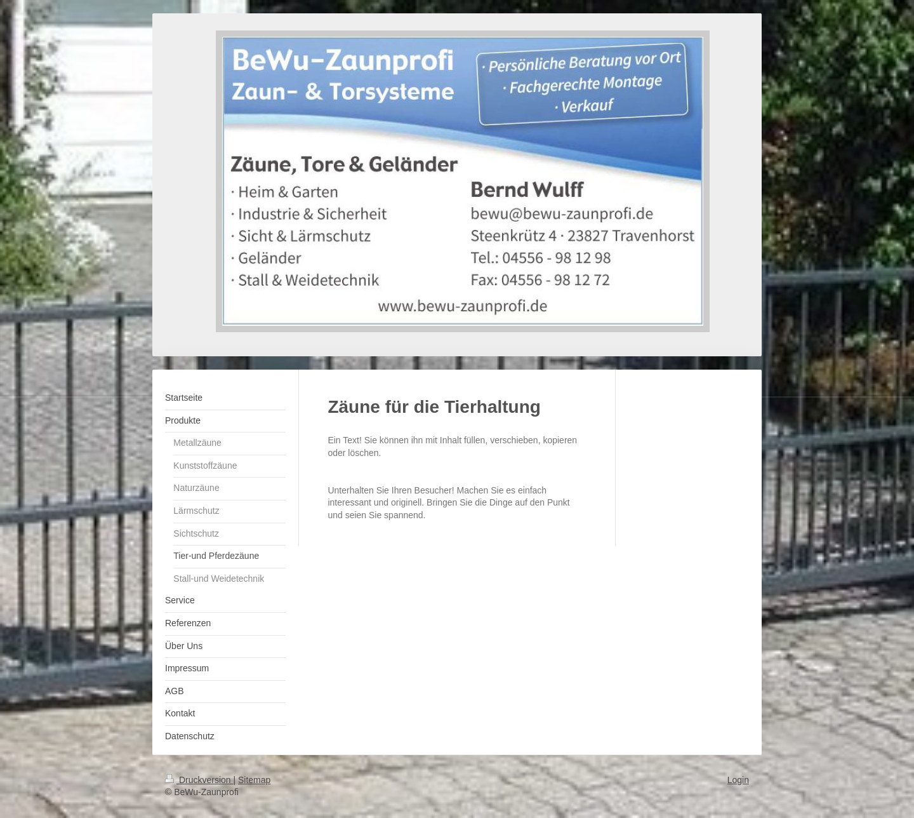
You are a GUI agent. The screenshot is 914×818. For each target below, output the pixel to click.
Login (738, 780)
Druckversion (199, 780)
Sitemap (254, 780)
